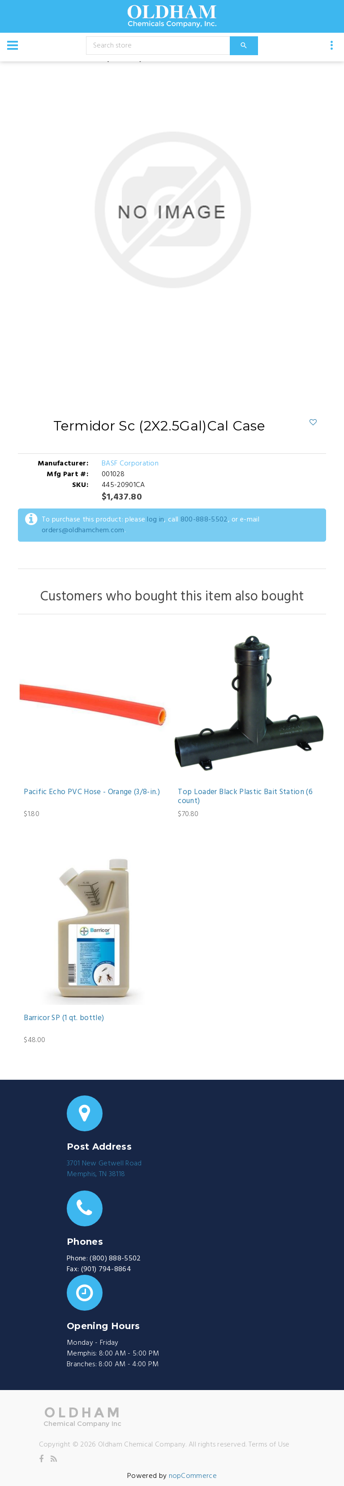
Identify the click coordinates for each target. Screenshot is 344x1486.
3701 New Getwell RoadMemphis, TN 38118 (104, 1169)
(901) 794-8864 (106, 1269)
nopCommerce (193, 1476)
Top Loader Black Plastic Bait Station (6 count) (245, 797)
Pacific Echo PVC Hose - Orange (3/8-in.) (92, 792)
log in (155, 520)
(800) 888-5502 (115, 1258)
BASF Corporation (130, 463)
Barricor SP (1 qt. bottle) (64, 1018)
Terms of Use (269, 1445)
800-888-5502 (204, 520)
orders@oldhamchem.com (83, 530)
